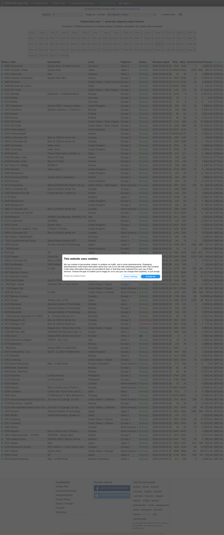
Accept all (150, 276)
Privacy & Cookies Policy (75, 276)
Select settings (131, 276)
